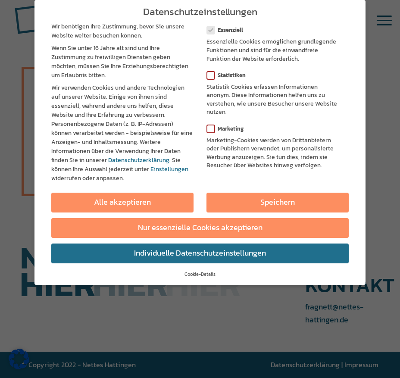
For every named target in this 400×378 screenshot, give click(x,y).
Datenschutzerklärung (138, 159)
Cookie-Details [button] (200, 273)
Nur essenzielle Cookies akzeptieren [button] (200, 227)
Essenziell (228, 29)
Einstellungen (169, 168)
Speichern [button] (277, 201)
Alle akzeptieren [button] (122, 201)
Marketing (228, 128)
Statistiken (229, 74)
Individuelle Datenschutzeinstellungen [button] (200, 252)
